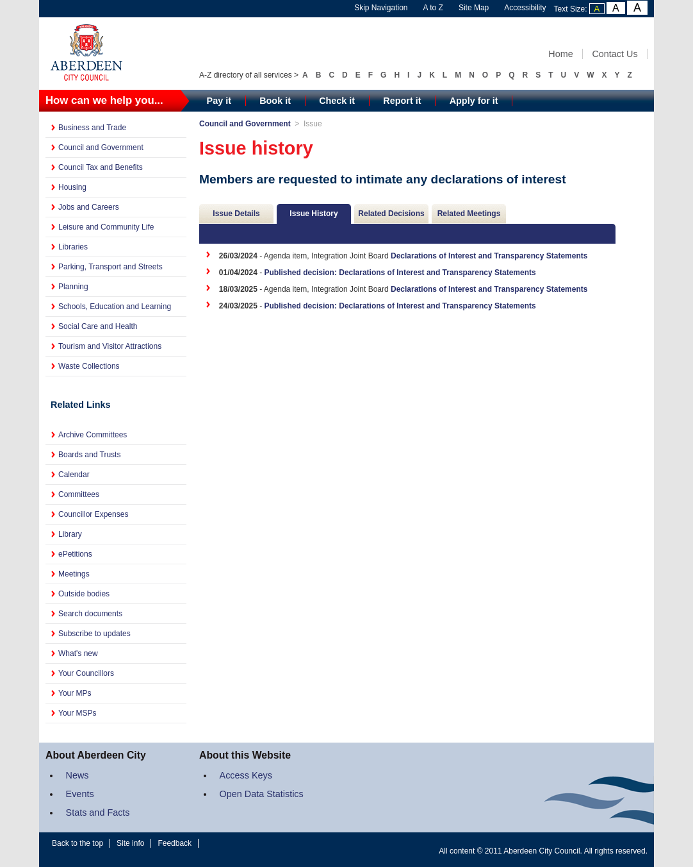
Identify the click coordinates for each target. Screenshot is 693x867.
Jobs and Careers (88, 207)
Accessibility (525, 7)
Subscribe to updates (94, 633)
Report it (402, 101)
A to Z (433, 7)
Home (560, 54)
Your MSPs (77, 713)
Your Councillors (86, 673)
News (77, 775)
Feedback (175, 843)
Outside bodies (84, 593)
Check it (337, 101)
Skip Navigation (380, 7)
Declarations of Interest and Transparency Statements (489, 255)
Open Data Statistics (262, 794)
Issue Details (236, 213)
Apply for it (474, 101)
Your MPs (75, 693)
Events (80, 794)
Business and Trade (92, 127)
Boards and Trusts (89, 454)
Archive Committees (92, 434)
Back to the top (77, 843)
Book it (275, 101)
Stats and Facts (98, 812)
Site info (130, 843)
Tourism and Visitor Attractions (109, 346)
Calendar (74, 474)
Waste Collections (89, 366)
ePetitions (75, 554)
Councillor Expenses (93, 514)
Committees (78, 494)
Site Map (474, 7)
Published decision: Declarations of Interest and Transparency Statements (400, 272)
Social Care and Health (97, 326)
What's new (78, 653)
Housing (72, 187)
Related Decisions (391, 213)
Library (70, 534)
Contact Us (614, 54)
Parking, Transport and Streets (110, 266)
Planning (73, 286)
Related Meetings (469, 213)
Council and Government (100, 147)
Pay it (219, 101)
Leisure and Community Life (106, 227)
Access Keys (246, 775)
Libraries (73, 246)
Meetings (74, 573)
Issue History (313, 213)
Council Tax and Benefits (100, 167)
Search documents (90, 613)
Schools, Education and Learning (114, 306)
